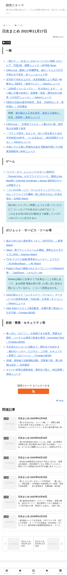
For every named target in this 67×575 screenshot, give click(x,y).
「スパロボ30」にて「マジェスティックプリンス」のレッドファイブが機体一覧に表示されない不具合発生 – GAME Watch (34, 194)
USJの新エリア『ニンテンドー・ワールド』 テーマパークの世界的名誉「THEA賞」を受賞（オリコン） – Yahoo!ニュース (35, 299)
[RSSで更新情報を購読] (33, 391)
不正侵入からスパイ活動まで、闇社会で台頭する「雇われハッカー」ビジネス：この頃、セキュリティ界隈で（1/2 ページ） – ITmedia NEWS (34, 351)
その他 (6, 42)
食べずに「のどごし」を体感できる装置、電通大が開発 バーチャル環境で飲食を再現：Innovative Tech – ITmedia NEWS (35, 338)
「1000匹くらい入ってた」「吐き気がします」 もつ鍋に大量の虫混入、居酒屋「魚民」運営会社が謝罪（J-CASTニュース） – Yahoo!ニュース (34, 93)
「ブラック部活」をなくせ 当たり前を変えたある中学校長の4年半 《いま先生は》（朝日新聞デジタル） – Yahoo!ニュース (34, 137)
